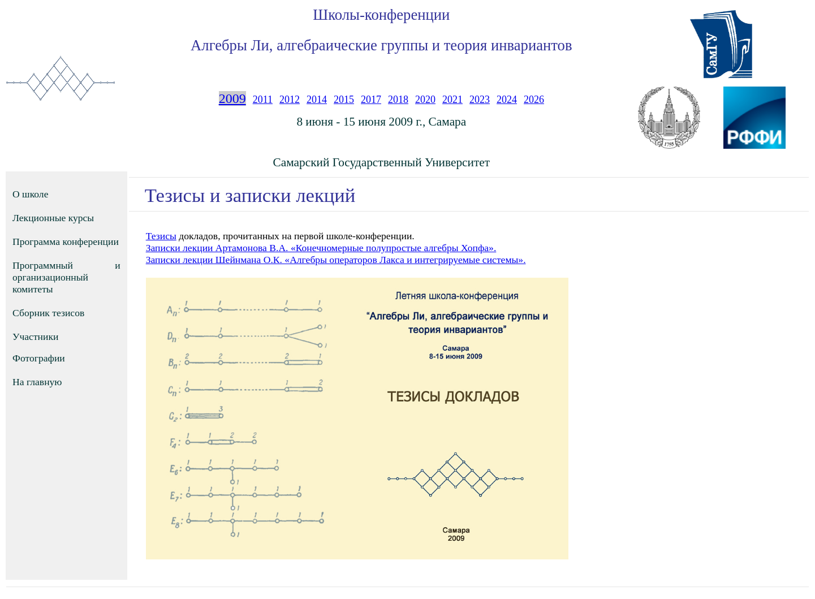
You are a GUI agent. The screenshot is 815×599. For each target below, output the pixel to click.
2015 (344, 99)
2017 (371, 99)
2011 (263, 99)
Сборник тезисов (48, 312)
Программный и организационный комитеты (66, 277)
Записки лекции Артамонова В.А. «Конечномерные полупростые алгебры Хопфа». (321, 247)
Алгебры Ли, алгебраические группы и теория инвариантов (381, 45)
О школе (30, 194)
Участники (35, 336)
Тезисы (161, 236)
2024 (507, 99)
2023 (479, 99)
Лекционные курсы (53, 217)
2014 (317, 99)
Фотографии (38, 358)
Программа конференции (65, 241)
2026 (534, 99)
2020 (425, 99)
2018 (398, 99)
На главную (37, 381)
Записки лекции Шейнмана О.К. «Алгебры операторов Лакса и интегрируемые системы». (336, 259)
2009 (232, 98)
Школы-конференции (381, 14)
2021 (452, 99)
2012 (289, 99)
